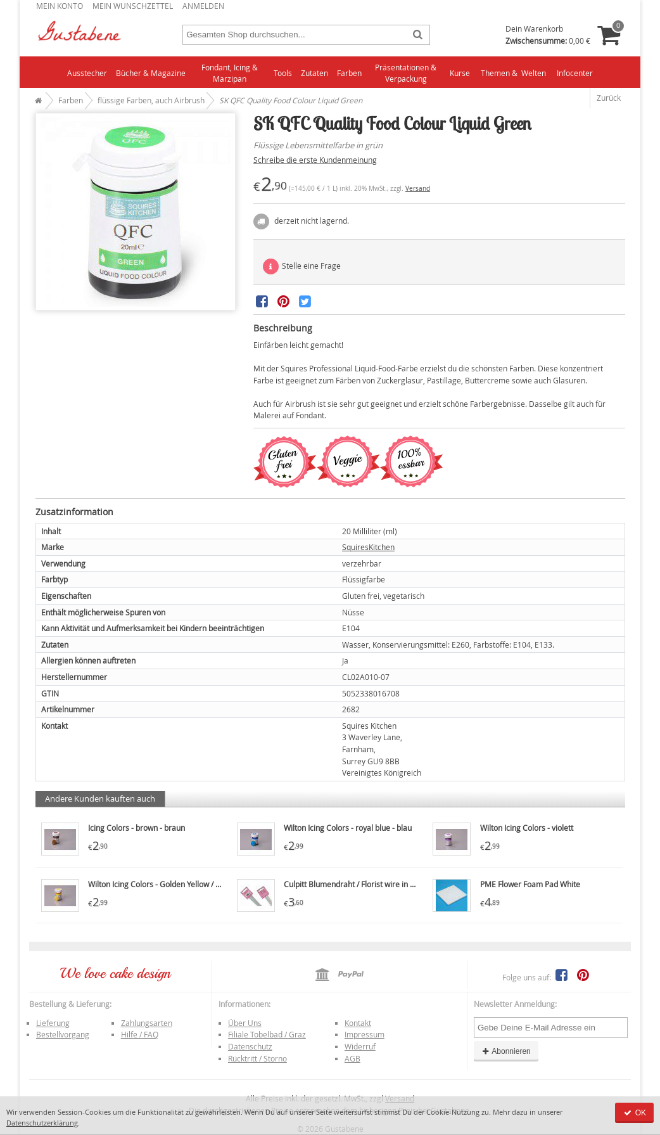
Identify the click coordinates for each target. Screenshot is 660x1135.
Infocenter (575, 73)
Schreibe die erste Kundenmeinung (315, 160)
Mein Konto (59, 6)
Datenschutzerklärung (42, 1122)
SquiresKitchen (368, 547)
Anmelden (203, 6)
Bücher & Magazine (151, 73)
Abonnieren (506, 1051)
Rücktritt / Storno (257, 1058)
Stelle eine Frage (302, 266)
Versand (417, 188)
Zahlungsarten (146, 1023)
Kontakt (358, 1023)
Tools (283, 73)
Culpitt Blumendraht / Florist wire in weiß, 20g (363, 884)
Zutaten (314, 73)
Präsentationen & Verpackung (405, 73)
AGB (352, 1058)
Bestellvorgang (62, 1034)
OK (634, 1112)
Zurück (609, 98)
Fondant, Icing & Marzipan (229, 73)
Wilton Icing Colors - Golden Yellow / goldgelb (167, 884)
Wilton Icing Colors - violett (526, 828)
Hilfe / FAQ (139, 1034)
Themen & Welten (513, 73)
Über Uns (245, 1023)
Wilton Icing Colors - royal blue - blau (348, 828)
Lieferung (53, 1023)
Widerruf (360, 1046)
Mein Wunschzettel (132, 6)
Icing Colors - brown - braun (136, 828)
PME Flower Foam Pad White (530, 884)
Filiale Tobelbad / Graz (267, 1034)
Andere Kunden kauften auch (100, 798)
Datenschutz (250, 1046)
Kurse (460, 73)
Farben (349, 73)
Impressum (364, 1034)
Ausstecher (87, 73)
